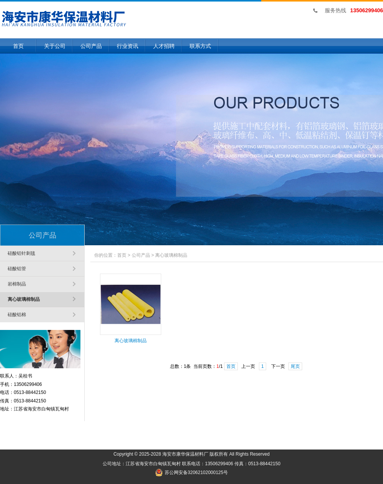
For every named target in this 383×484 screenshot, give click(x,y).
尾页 (295, 366)
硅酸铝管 (17, 268)
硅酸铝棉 (17, 314)
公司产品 (91, 46)
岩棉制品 (17, 284)
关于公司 (54, 46)
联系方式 (200, 46)
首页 (18, 46)
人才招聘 (164, 46)
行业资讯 (127, 46)
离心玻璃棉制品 (24, 299)
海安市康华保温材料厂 (185, 454)
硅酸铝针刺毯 (21, 253)
